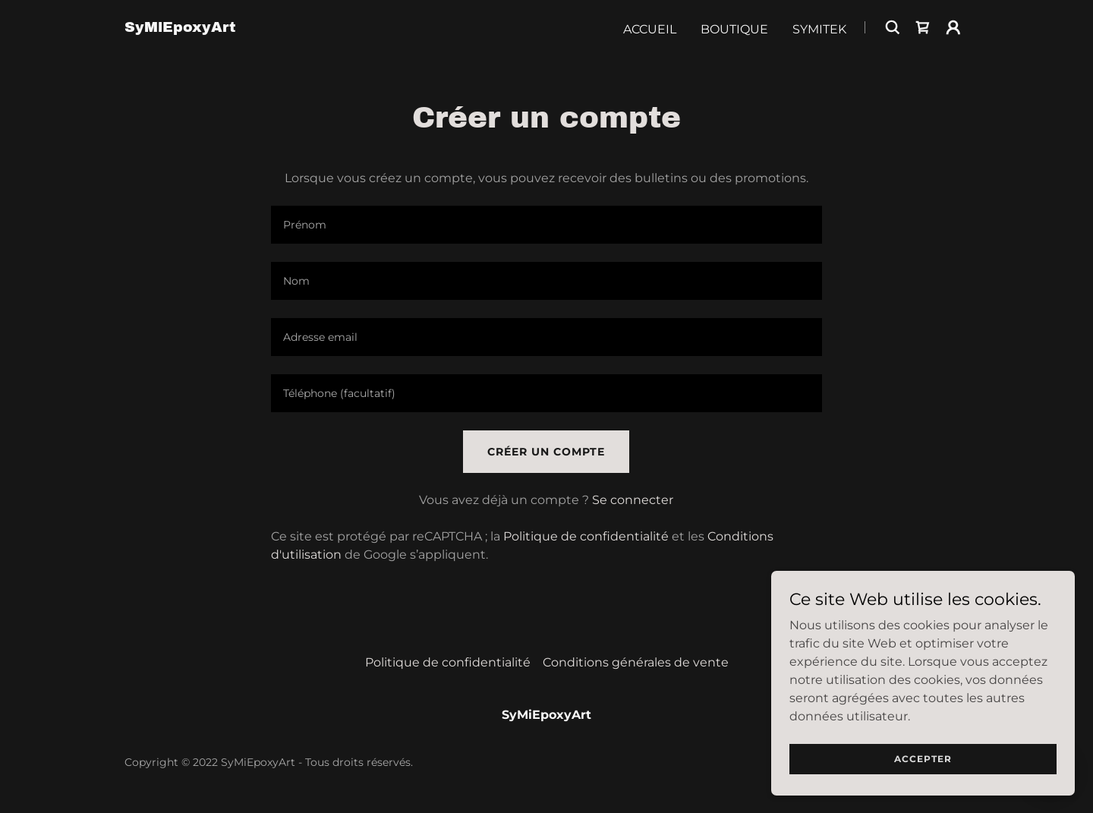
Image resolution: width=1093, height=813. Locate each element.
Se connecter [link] (632, 500)
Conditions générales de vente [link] (636, 662)
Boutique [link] (734, 29)
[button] (953, 27)
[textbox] (546, 225)
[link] (179, 27)
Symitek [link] (819, 29)
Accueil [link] (649, 29)
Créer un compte (546, 451)
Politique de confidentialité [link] (586, 536)
